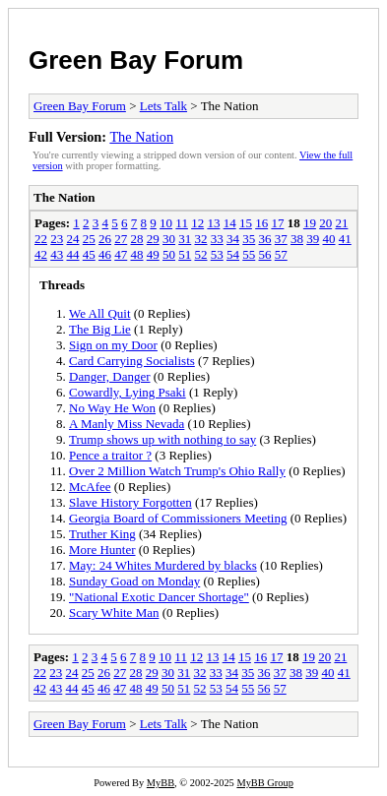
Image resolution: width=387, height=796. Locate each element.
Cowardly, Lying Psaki (127, 392)
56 (265, 254)
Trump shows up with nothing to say (162, 439)
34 (232, 238)
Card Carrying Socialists (132, 360)
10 (166, 222)
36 (265, 238)
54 (232, 254)
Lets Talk (163, 105)
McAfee (90, 486)
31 (184, 238)
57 (281, 254)
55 (248, 254)
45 (89, 254)
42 (40, 254)
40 (329, 238)
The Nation (141, 137)
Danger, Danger (110, 376)
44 (73, 254)
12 (197, 222)
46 (104, 254)
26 (104, 238)
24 (73, 238)
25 (89, 238)
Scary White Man (114, 612)
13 (213, 222)
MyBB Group (264, 782)
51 (184, 254)
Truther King (102, 533)
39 (312, 238)
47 (120, 254)
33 (217, 238)
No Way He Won (112, 407)
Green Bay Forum (136, 60)
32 (201, 238)
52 (201, 254)
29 (153, 238)
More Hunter (102, 549)
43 (56, 254)
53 (217, 254)
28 (137, 238)
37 (281, 238)
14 (230, 222)
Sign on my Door (113, 344)
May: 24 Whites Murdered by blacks (163, 565)
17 (277, 222)
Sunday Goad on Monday (134, 581)
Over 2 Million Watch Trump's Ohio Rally (177, 470)
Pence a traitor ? (110, 455)
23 (56, 238)
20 (325, 222)
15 (245, 222)
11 (181, 222)
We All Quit (100, 313)
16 (261, 222)
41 (345, 238)
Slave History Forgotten (130, 502)
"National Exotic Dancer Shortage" (159, 596)
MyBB (160, 782)
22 (40, 238)
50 (168, 254)
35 (248, 238)
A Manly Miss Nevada (126, 423)
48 (137, 254)
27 (120, 238)
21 (341, 222)
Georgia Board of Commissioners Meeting (178, 518)
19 (309, 222)
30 (168, 238)
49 (153, 254)
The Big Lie (100, 329)
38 (296, 238)
